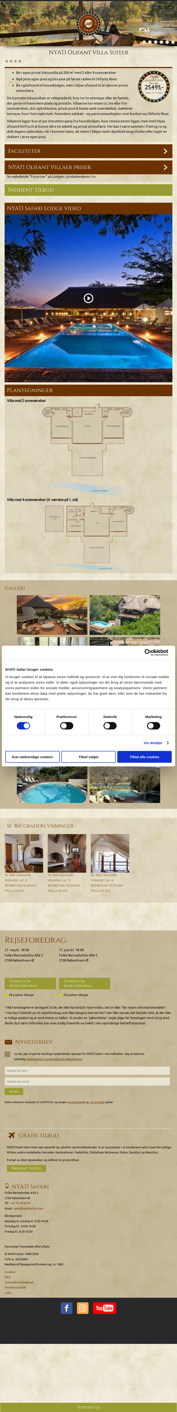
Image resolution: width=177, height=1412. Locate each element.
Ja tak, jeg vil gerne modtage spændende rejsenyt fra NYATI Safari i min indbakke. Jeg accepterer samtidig (75, 1056)
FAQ (7, 1277)
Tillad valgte (88, 757)
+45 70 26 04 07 (19, 4)
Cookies (10, 1272)
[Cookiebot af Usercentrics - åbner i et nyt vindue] (151, 652)
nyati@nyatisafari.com (28, 1208)
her (93, 177)
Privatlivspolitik (15, 1287)
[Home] (88, 11)
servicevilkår (97, 1102)
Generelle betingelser (19, 1282)
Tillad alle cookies (144, 757)
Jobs (8, 1293)
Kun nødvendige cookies (32, 757)
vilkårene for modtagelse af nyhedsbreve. (54, 1059)
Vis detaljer (153, 743)
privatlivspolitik (76, 1102)
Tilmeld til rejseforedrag (23, 983)
